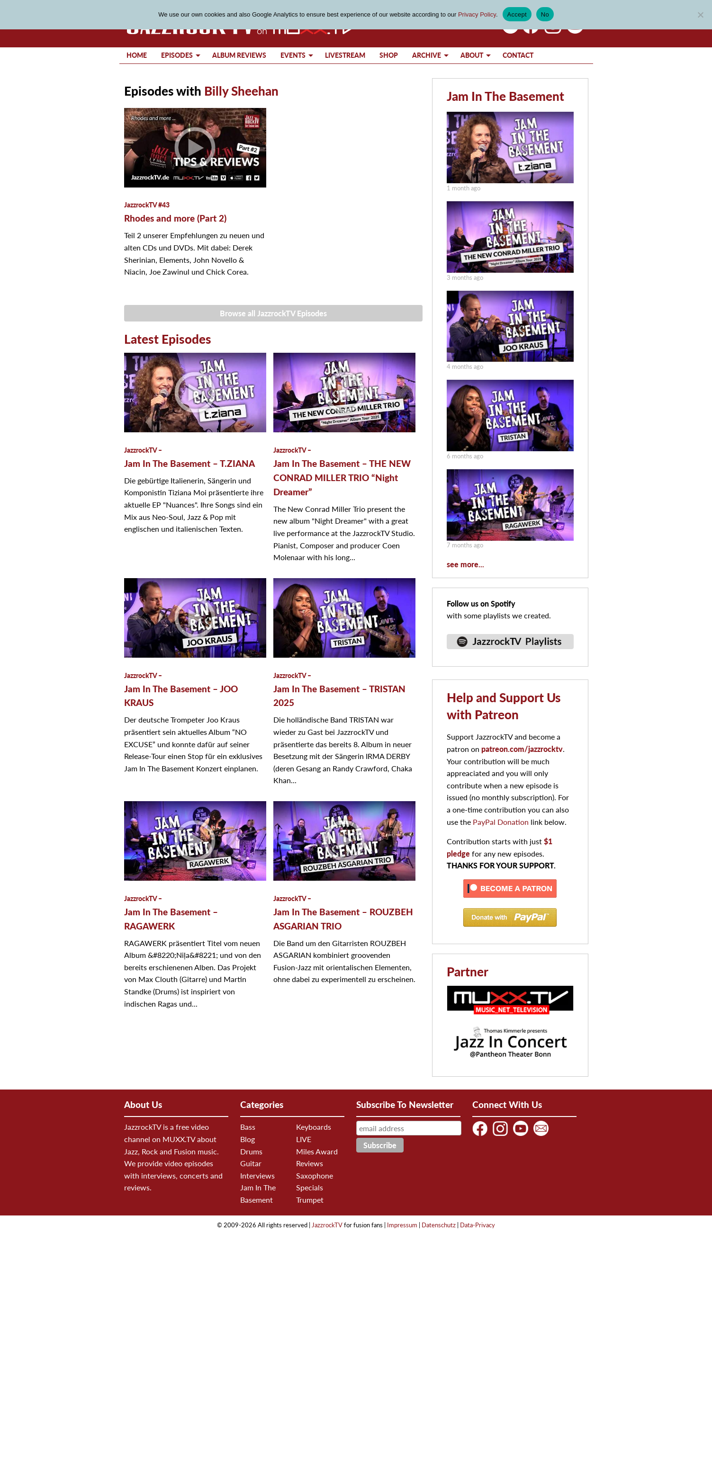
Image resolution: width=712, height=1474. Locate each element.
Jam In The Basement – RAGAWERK (171, 912)
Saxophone (314, 1175)
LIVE (303, 1139)
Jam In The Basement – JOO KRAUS (181, 689)
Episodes (177, 55)
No (545, 14)
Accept (517, 14)
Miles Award (317, 1151)
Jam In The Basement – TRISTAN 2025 (339, 689)
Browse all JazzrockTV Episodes (273, 313)
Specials (309, 1187)
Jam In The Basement (505, 96)
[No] (700, 14)
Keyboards (313, 1126)
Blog (247, 1139)
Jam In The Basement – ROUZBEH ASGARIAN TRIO (343, 912)
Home (136, 55)
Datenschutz (439, 1225)
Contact (518, 55)
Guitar (250, 1163)
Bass (247, 1126)
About (471, 55)
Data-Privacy (477, 1225)
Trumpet (310, 1199)
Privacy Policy (477, 14)
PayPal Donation (501, 821)
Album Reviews (239, 55)
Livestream (345, 55)
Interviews (257, 1175)
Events (293, 55)
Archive (426, 55)
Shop (388, 55)
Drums (251, 1151)
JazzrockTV (327, 1225)
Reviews (309, 1163)
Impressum (402, 1225)
